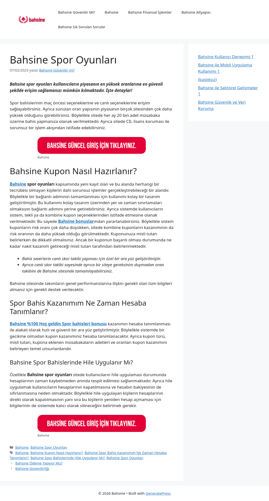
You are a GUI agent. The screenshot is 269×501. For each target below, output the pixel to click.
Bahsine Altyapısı (196, 12)
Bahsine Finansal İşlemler (150, 12)
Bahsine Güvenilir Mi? (76, 12)
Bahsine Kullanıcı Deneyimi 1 (226, 56)
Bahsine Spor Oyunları (48, 447)
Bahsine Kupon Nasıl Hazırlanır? (56, 452)
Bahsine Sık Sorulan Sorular (81, 26)
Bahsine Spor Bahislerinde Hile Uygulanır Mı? (67, 457)
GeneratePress (158, 493)
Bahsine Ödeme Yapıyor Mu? (39, 463)
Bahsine (111, 12)
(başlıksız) (207, 79)
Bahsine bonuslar (76, 221)
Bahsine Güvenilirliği (32, 468)
